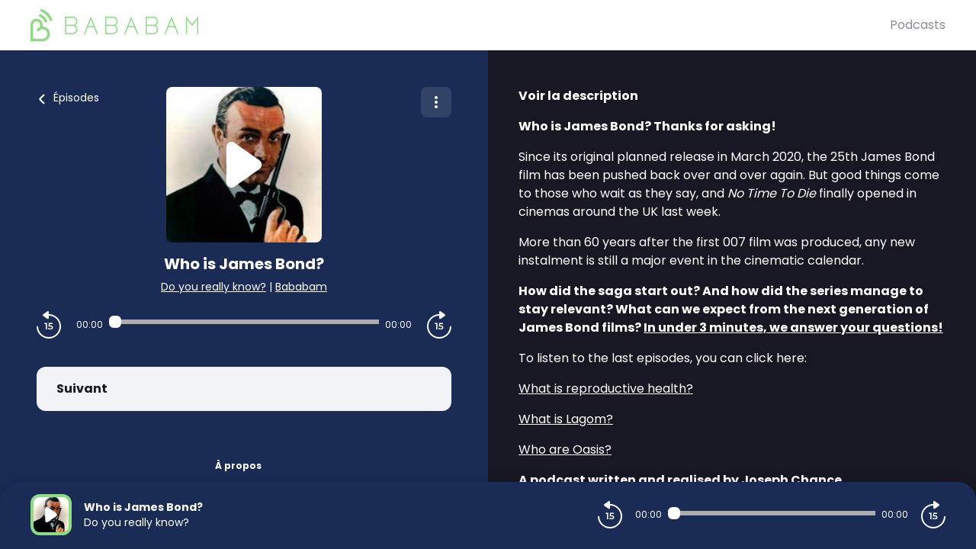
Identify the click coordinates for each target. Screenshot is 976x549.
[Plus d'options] (436, 102)
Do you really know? (213, 286)
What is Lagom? (565, 419)
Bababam (301, 286)
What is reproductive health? (605, 388)
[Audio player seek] (244, 322)
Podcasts (918, 25)
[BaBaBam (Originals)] (460, 25)
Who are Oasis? (565, 449)
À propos (238, 465)
